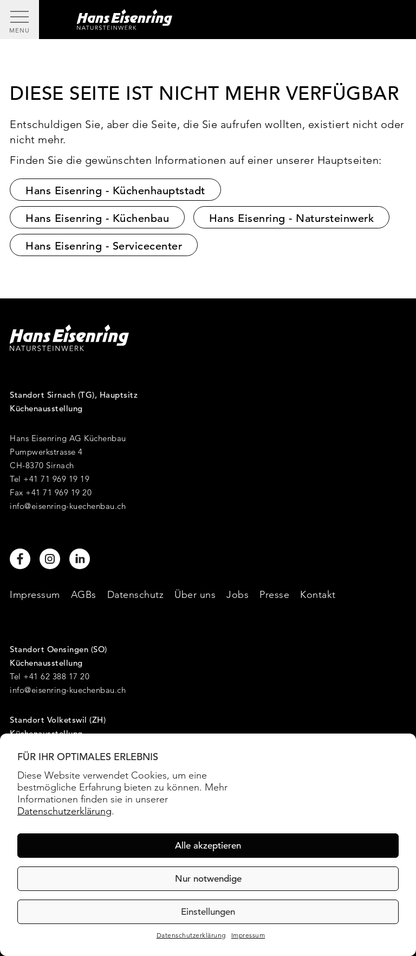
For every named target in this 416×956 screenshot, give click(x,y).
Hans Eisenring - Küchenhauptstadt (115, 190)
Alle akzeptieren (208, 845)
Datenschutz (135, 594)
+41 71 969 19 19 (56, 479)
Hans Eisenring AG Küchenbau (68, 438)
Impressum (248, 935)
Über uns (195, 594)
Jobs (237, 594)
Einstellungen (208, 911)
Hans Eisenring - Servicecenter (103, 246)
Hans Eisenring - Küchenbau (97, 218)
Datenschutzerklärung (64, 811)
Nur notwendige (208, 878)
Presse (274, 594)
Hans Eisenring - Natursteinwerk (291, 218)
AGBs (83, 594)
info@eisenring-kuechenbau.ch (68, 506)
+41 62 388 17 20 (56, 676)
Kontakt (318, 594)
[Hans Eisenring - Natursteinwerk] (227, 19)
